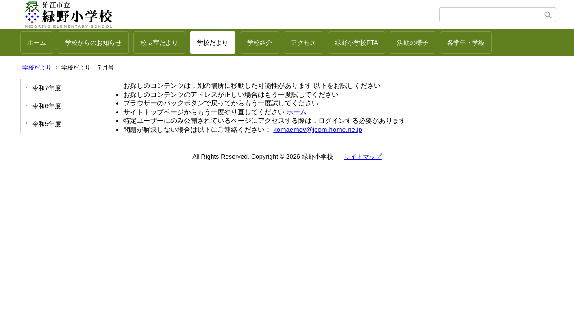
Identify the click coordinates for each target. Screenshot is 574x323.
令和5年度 (46, 123)
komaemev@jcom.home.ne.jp (317, 129)
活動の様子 (412, 42)
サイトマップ (363, 156)
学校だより (212, 42)
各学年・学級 (466, 42)
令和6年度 (46, 105)
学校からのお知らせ (93, 42)
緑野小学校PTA (356, 42)
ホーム (36, 42)
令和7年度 (46, 88)
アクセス (303, 42)
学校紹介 (259, 42)
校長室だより (159, 42)
